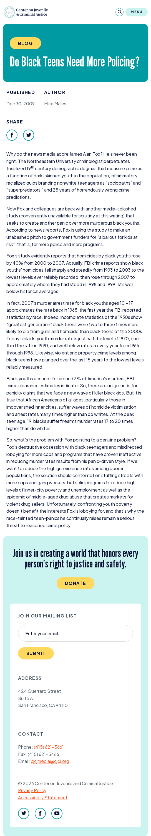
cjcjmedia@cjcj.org (50, 761)
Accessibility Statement (42, 797)
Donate (75, 583)
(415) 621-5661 (49, 747)
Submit (36, 653)
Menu (136, 12)
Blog (25, 43)
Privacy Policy (32, 790)
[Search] (119, 12)
